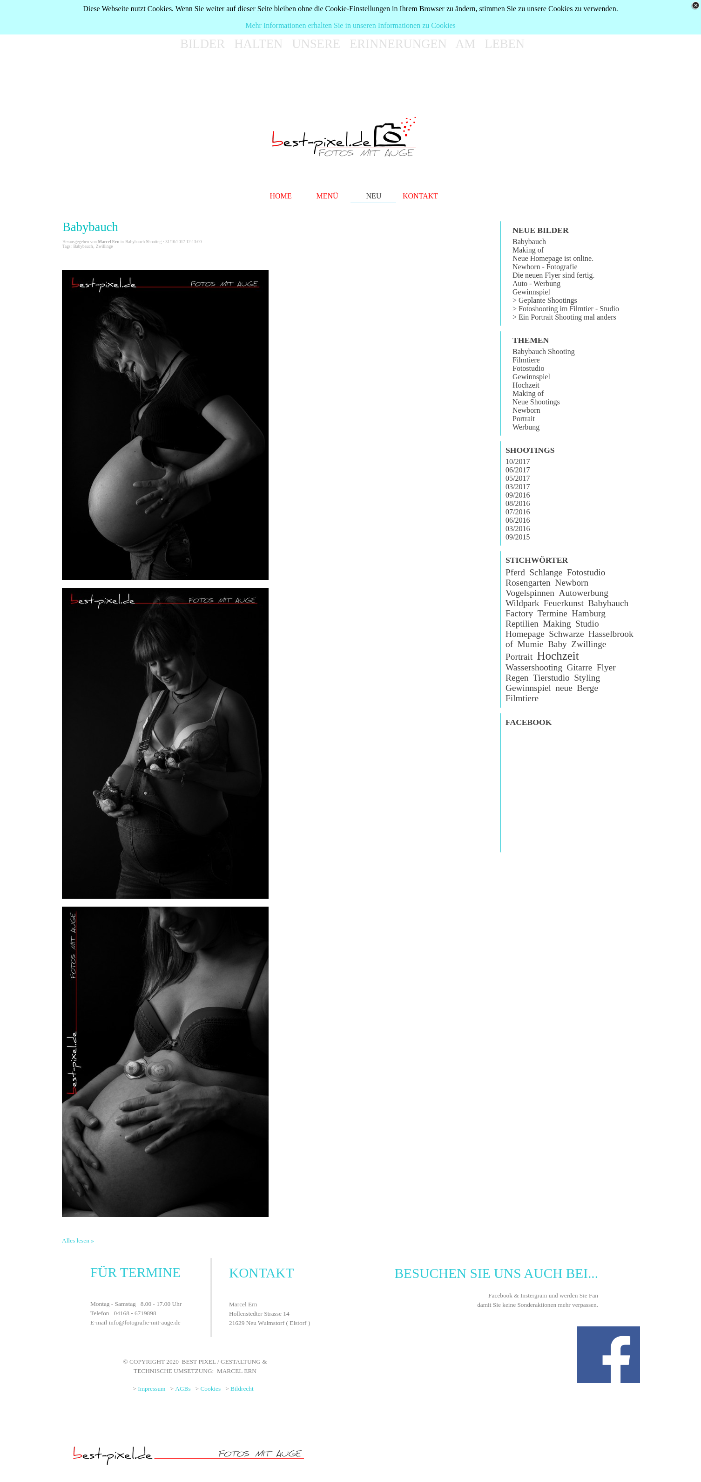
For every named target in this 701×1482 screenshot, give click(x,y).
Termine (552, 613)
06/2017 (518, 470)
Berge (587, 688)
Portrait (523, 419)
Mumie (531, 644)
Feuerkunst (564, 603)
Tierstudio (551, 678)
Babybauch (90, 227)
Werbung (525, 427)
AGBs (182, 1388)
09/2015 (518, 537)
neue (564, 688)
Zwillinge (104, 246)
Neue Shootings (536, 402)
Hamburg (589, 613)
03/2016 (518, 529)
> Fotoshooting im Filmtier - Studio (565, 309)
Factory (519, 613)
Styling (587, 678)
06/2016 (518, 520)
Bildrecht (242, 1388)
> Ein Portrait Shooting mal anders (564, 317)
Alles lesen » (78, 1240)
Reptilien (522, 623)
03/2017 (518, 487)
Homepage (525, 634)
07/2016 (518, 512)
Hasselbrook (611, 634)
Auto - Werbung (536, 283)
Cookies (210, 1388)
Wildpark (522, 603)
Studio (587, 623)
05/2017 (518, 478)
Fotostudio (528, 368)
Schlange (545, 572)
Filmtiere (526, 360)
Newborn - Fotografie (545, 267)
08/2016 (518, 503)
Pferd (515, 572)
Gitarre (580, 667)
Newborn (526, 410)
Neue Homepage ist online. (552, 258)
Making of (528, 250)
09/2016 (518, 495)
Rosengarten (528, 582)
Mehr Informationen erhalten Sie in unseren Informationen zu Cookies (350, 25)
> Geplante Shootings (544, 300)
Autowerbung (583, 593)
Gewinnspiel (531, 292)
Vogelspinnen (530, 593)
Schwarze (566, 634)
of (509, 644)
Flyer (606, 667)
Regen (517, 678)
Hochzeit (525, 385)
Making (557, 623)
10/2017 (518, 461)
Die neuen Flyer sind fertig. (553, 275)
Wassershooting (534, 667)
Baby (557, 644)
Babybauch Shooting (543, 351)
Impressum (151, 1388)
